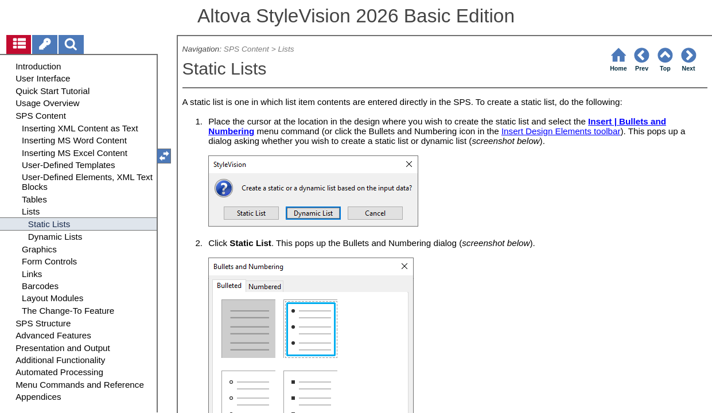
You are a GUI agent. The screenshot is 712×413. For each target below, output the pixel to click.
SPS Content (246, 49)
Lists (286, 49)
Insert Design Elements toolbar (561, 131)
